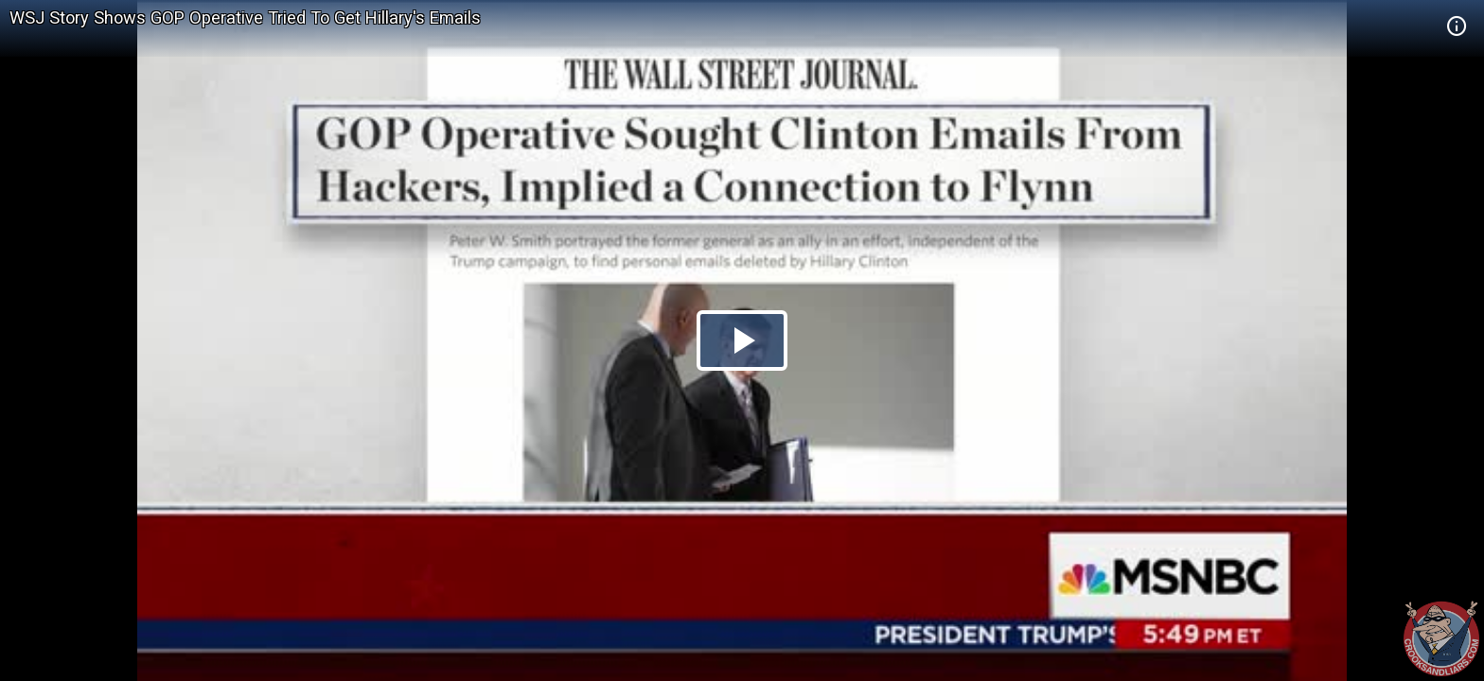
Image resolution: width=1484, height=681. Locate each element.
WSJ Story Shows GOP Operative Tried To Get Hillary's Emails (245, 17)
